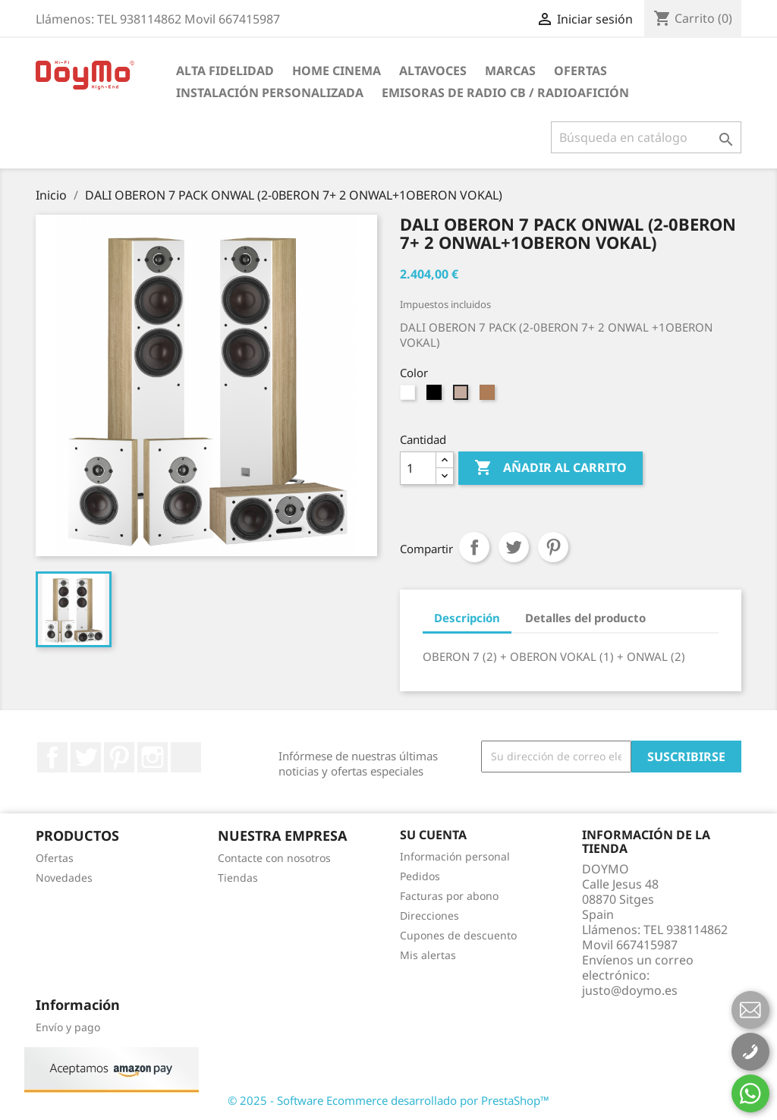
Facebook (52, 757)
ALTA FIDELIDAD (225, 70)
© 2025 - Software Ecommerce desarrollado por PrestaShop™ (388, 1100)
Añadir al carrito (550, 468)
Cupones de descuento (458, 935)
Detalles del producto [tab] (585, 617)
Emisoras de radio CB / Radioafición (505, 92)
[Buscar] (646, 137)
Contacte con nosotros (274, 858)
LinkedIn (186, 757)
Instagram (152, 757)
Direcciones (429, 915)
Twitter (86, 757)
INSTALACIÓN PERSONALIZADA (269, 92)
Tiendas (238, 877)
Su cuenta (433, 834)
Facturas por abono (449, 896)
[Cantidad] (418, 468)
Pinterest (553, 547)
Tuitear (514, 547)
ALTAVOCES (433, 70)
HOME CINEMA (336, 70)
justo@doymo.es (630, 990)
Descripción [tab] (467, 617)
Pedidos (420, 876)
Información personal (455, 856)
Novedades (64, 877)
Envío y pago (68, 1027)
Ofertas (580, 70)
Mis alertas (428, 955)
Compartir (474, 547)
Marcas (510, 70)
